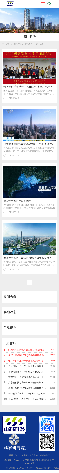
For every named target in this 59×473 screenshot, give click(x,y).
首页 (7, 44)
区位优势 (39, 44)
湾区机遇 (17, 44)
